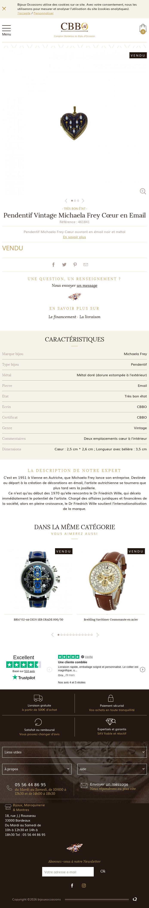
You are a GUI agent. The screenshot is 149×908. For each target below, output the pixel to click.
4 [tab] (67, 635)
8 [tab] (79, 635)
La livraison (90, 316)
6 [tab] (73, 635)
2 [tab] (75, 201)
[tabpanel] (74, 122)
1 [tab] (72, 201)
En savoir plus (74, 236)
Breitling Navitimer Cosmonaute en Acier (111, 619)
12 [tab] (91, 635)
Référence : (68, 221)
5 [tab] (70, 635)
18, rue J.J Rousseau (20, 815)
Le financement (62, 316)
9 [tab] (82, 635)
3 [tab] (78, 201)
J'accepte (24, 13)
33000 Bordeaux (17, 820)
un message (87, 285)
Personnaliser (44, 13)
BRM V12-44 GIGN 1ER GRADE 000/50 (38, 619)
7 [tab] (76, 635)
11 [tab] (88, 635)
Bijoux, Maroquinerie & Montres (29, 807)
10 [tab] (85, 635)
